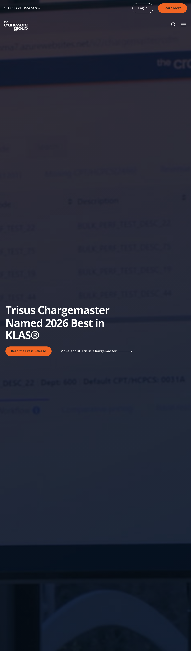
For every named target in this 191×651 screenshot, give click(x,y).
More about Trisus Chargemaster (95, 351)
